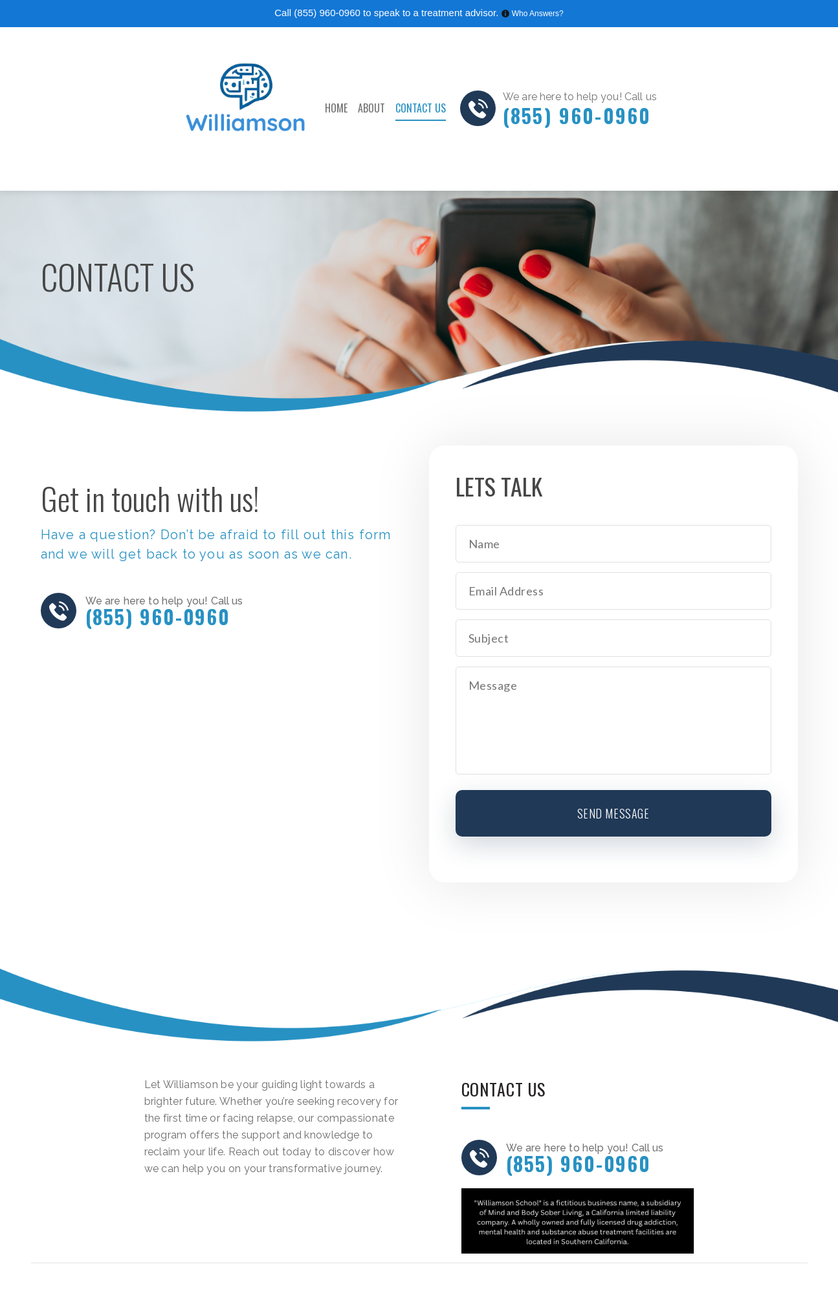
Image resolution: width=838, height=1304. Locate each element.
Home (336, 108)
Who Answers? (538, 13)
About (371, 108)
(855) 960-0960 (327, 12)
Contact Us (420, 108)
